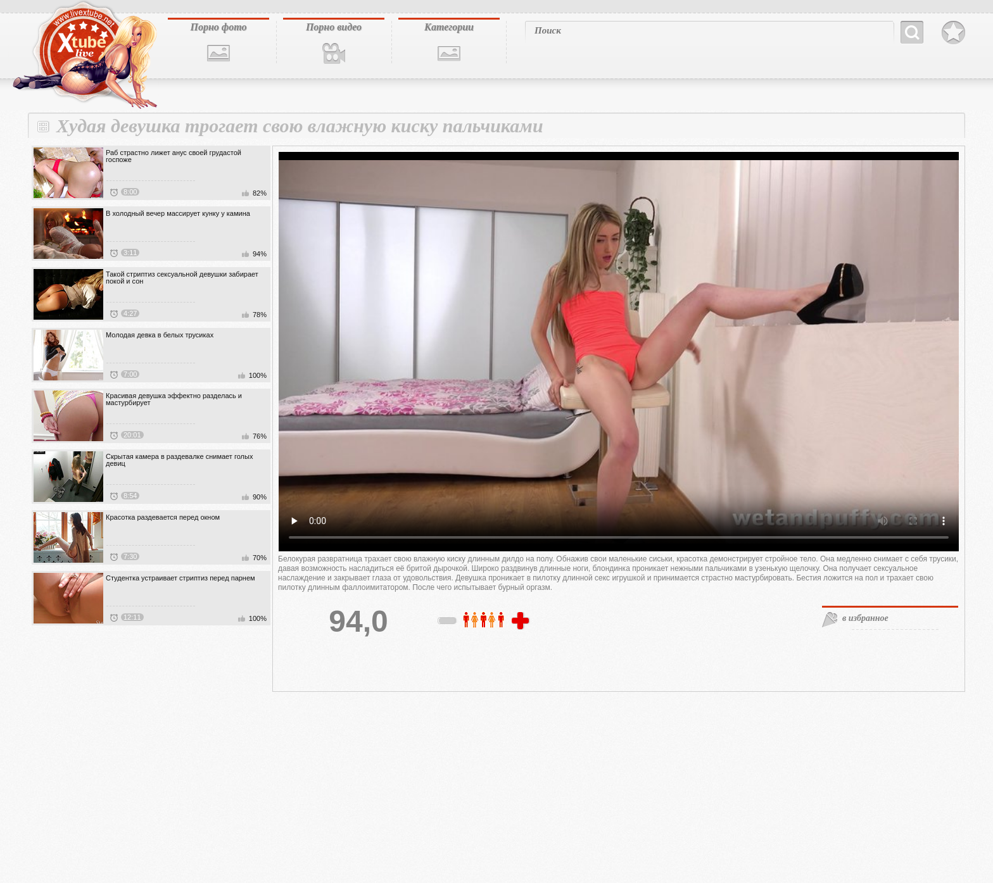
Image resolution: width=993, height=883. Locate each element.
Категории (449, 27)
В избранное (953, 33)
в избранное (865, 618)
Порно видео (334, 27)
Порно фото (218, 27)
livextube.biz (83, 55)
